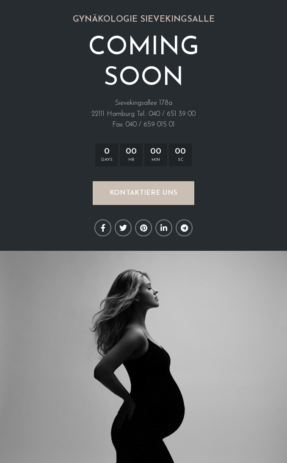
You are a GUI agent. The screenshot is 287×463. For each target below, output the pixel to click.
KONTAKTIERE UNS (144, 193)
